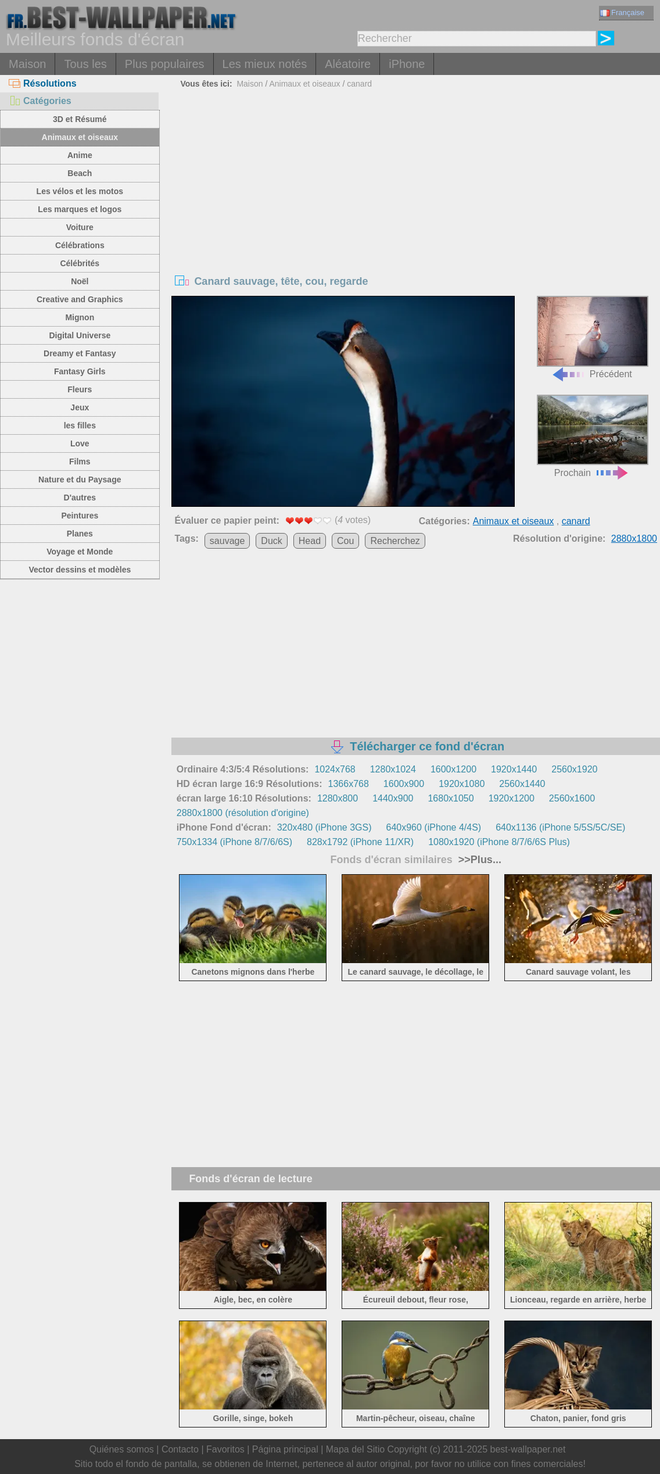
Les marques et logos (79, 209)
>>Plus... (478, 859)
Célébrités (79, 263)
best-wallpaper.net (528, 1449)
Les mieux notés (265, 64)
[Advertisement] (416, 179)
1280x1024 (393, 769)
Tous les (85, 64)
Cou (345, 541)
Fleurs (79, 389)
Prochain (592, 436)
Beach (79, 173)
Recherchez (394, 541)
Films (80, 461)
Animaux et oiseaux (80, 137)
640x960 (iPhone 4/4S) (433, 827)
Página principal (285, 1449)
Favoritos (225, 1449)
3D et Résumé (80, 119)
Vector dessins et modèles (79, 569)
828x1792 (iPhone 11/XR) (360, 842)
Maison (27, 64)
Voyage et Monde (79, 551)
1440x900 (392, 798)
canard (359, 83)
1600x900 (403, 784)
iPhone (407, 64)
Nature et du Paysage (79, 479)
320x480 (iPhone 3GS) (324, 827)
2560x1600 (572, 798)
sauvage (227, 541)
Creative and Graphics (80, 299)
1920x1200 (512, 798)
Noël (79, 281)
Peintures (79, 515)
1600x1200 (453, 769)
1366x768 (348, 784)
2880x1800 (634, 538)
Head (310, 541)
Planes (80, 533)
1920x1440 (514, 769)
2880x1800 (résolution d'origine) (243, 813)
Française (622, 12)
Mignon (79, 317)
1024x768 (334, 769)
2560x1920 (574, 769)
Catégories (40, 101)
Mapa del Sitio (355, 1449)
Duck (271, 541)
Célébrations (80, 245)
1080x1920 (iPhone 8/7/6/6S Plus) (499, 842)
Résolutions (43, 83)
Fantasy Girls (80, 371)
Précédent (592, 337)
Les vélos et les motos (80, 191)
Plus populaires (165, 64)
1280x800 (337, 798)
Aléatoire (348, 64)
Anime (79, 155)
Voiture (80, 227)
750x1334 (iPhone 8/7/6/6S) (234, 842)
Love (79, 443)
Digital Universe (79, 335)
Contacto (180, 1449)
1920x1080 (462, 784)
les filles (80, 425)
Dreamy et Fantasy (80, 353)
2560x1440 (522, 784)
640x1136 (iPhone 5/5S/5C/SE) (560, 827)
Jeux (79, 407)
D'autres (80, 497)
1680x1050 (451, 798)
